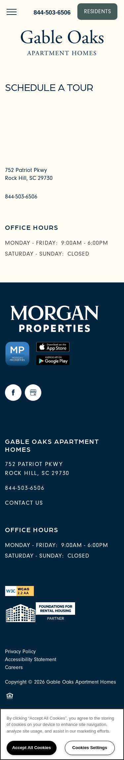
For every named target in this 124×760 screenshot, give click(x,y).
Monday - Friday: (31, 242)
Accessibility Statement (30, 659)
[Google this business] (33, 392)
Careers (14, 667)
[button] (97, 11)
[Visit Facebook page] (13, 392)
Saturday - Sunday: (34, 253)
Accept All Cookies (31, 747)
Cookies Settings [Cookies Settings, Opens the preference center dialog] (89, 747)
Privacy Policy (20, 651)
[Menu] (12, 11)
